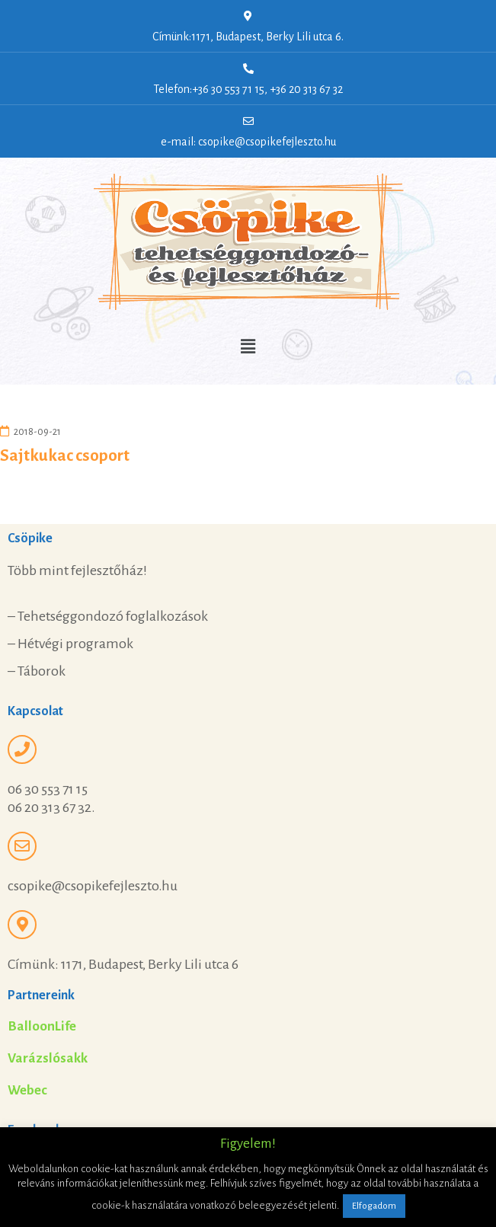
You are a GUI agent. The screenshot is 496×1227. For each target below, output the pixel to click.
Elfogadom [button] (374, 1206)
